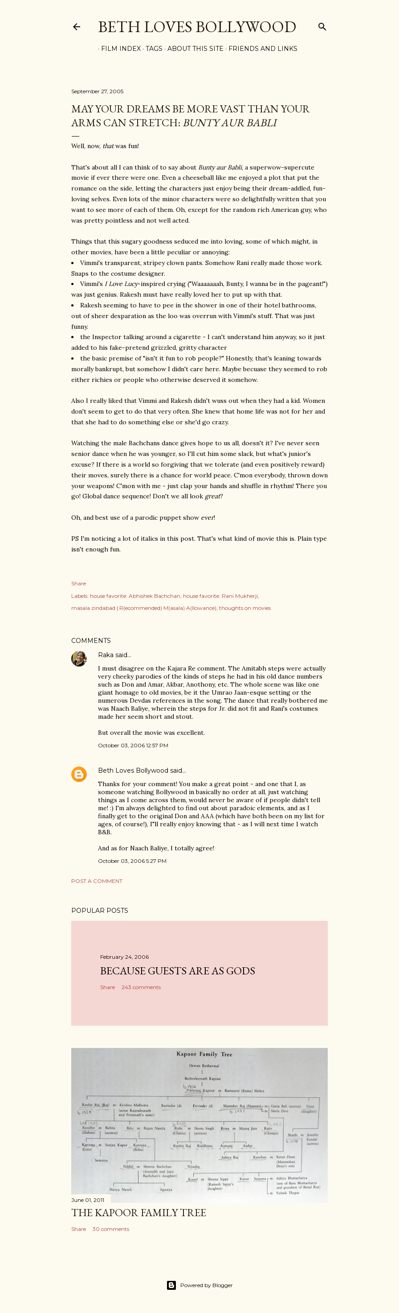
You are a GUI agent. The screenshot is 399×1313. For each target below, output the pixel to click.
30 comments (111, 1229)
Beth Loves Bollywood (197, 26)
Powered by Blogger (199, 1285)
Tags (150, 49)
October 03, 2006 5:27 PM (132, 860)
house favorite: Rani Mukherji (220, 595)
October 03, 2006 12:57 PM (133, 745)
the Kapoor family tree (138, 1212)
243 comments (141, 987)
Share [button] (78, 583)
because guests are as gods (177, 971)
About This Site (192, 49)
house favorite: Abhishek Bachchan (135, 595)
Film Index (118, 49)
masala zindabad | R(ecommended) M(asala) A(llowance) (143, 608)
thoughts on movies (245, 608)
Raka (106, 655)
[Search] (322, 24)
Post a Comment (96, 881)
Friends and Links (259, 49)
